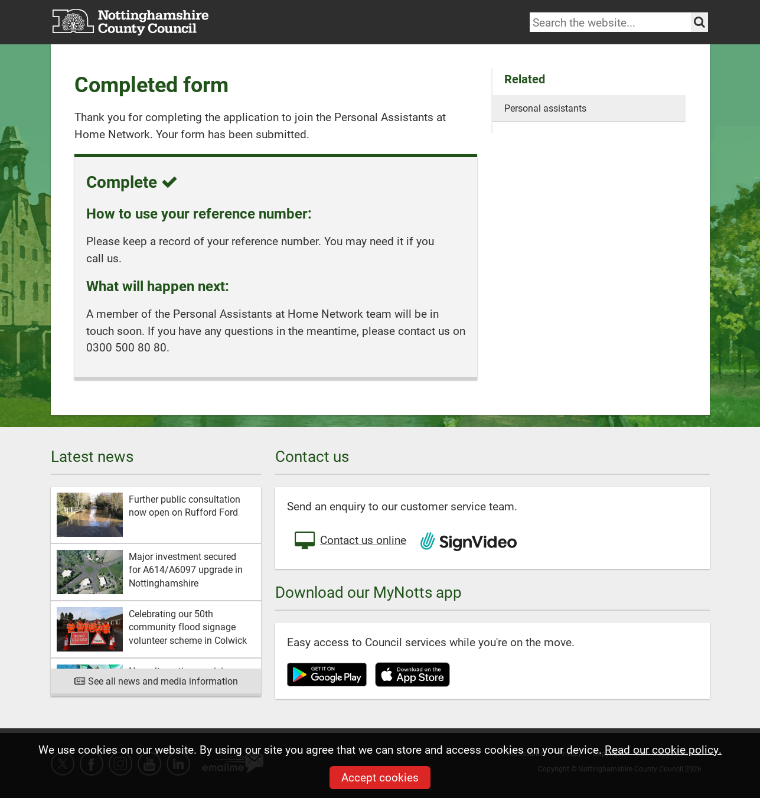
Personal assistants (545, 108)
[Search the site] (699, 22)
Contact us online (349, 541)
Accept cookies (380, 777)
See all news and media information (155, 681)
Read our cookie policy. (663, 749)
